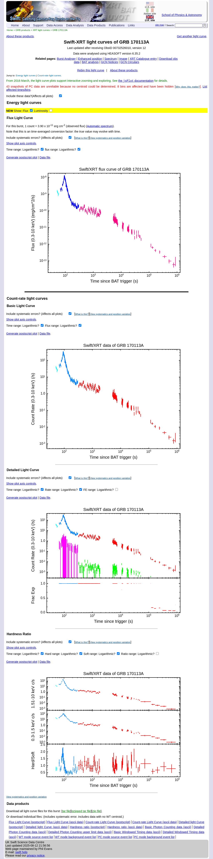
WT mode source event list (36, 837)
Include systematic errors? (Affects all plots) (34, 138)
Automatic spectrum (100, 126)
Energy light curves (26, 75)
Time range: (14, 150)
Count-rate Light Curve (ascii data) (154, 822)
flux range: (52, 150)
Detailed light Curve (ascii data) (47, 827)
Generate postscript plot (21, 158)
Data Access (55, 25)
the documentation (136, 81)
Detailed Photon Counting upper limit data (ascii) (80, 832)
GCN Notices (109, 62)
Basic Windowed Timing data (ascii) (137, 832)
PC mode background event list (154, 837)
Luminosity (41, 111)
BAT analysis (90, 62)
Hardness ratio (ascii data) (124, 827)
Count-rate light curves (49, 75)
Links (131, 25)
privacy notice (36, 856)
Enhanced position (90, 58)
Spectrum (110, 58)
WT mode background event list (75, 837)
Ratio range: (129, 654)
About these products (20, 36)
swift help (21, 852)
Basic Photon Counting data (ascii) (168, 827)
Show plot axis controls (21, 143)
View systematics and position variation (110, 138)
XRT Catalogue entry (143, 58)
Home (15, 25)
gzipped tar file (81, 811)
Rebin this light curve (90, 70)
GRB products (23, 30)
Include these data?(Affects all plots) (29, 96)
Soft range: (91, 654)
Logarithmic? (31, 150)
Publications (117, 25)
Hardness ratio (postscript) (87, 827)
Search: (170, 25)
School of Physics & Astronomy (182, 15)
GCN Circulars (129, 62)
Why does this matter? (188, 87)
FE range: (90, 490)
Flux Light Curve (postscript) (27, 822)
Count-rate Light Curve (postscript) (107, 822)
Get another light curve (191, 36)
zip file (96, 811)
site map (159, 25)
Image (123, 58)
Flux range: (52, 326)
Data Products (96, 25)
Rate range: (53, 490)
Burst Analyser (66, 58)
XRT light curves (41, 30)
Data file (45, 158)
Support (38, 25)
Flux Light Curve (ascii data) (65, 822)
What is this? (81, 138)
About (26, 25)
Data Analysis (75, 25)
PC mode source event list (115, 837)
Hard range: (53, 654)
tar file (66, 811)
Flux (25, 111)
